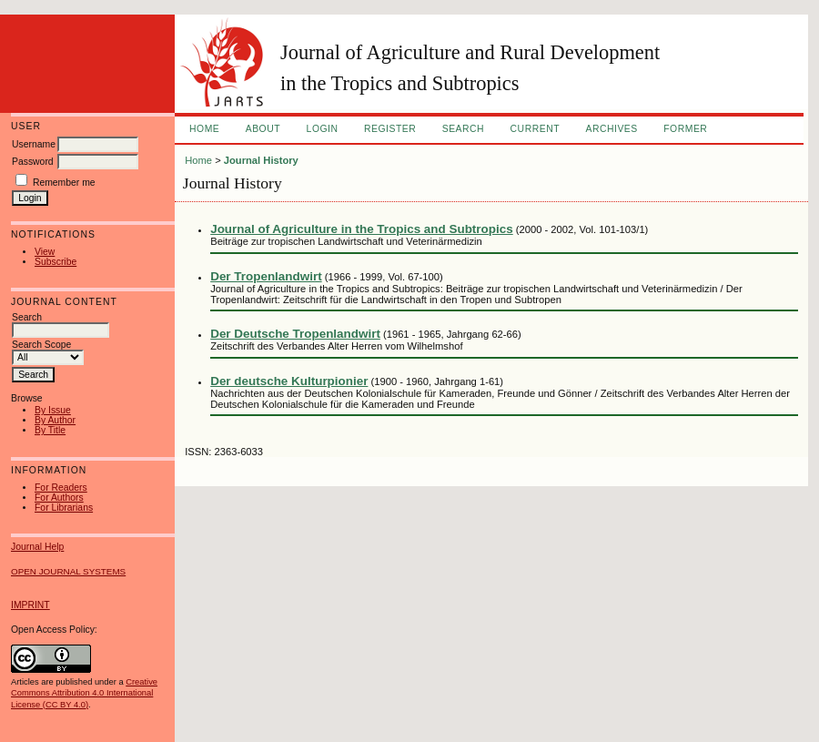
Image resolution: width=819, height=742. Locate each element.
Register (390, 129)
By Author (55, 420)
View (45, 252)
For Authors (59, 498)
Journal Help (37, 547)
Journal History (261, 160)
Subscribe (55, 262)
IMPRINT (30, 605)
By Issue (53, 410)
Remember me (64, 183)
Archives (611, 129)
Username (34, 144)
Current (535, 129)
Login (323, 129)
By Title (50, 430)
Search (463, 129)
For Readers (61, 488)
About (263, 129)
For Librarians (64, 508)
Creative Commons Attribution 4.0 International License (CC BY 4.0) (84, 692)
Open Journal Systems (68, 571)
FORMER (685, 129)
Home (204, 129)
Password (33, 162)
